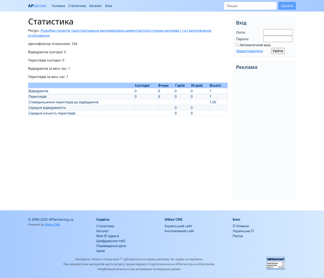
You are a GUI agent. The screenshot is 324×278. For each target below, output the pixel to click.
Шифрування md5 (110, 241)
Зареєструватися (249, 51)
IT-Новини (241, 226)
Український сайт (178, 226)
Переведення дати (111, 246)
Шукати (287, 6)
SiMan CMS (52, 224)
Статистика (77, 6)
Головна (58, 6)
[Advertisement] (128, 145)
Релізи (238, 236)
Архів (100, 251)
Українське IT (243, 231)
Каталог (95, 6)
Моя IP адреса (107, 236)
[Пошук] (250, 6)
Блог (109, 6)
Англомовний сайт (179, 231)
